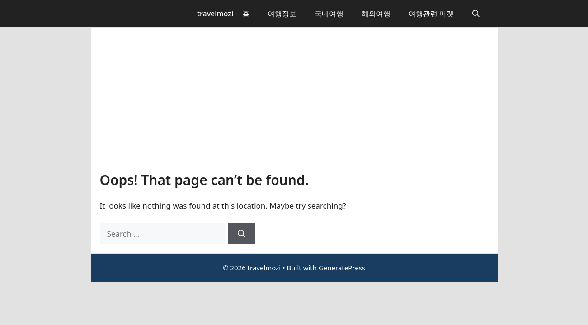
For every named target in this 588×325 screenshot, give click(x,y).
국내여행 (329, 14)
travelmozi (215, 14)
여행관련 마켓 (431, 14)
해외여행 (376, 14)
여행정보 (282, 14)
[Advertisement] (294, 104)
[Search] (241, 234)
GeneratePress (342, 267)
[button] (476, 13)
